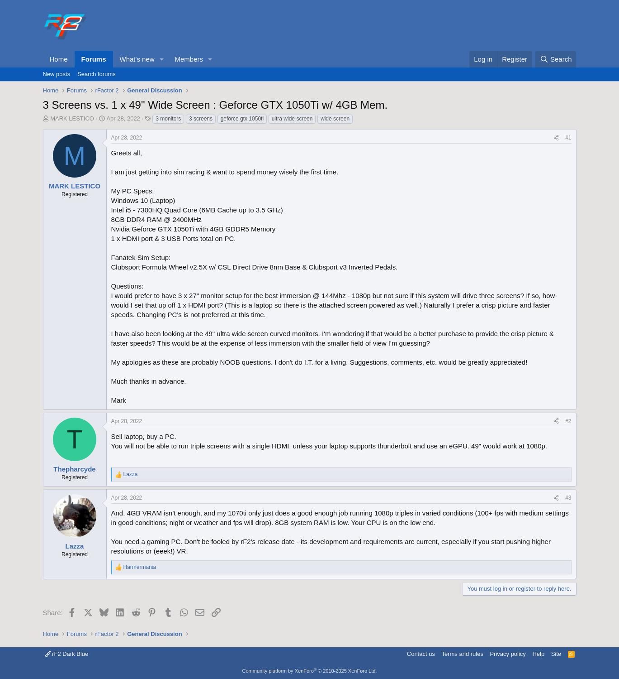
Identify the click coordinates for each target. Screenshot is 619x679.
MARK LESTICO (72, 118)
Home (59, 59)
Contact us (421, 653)
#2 (568, 421)
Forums (93, 59)
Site (556, 653)
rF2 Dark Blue (67, 653)
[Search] (555, 59)
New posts (57, 74)
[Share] (556, 138)
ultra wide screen (292, 119)
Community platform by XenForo (309, 671)
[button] (161, 59)
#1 (568, 138)
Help (538, 653)
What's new (137, 59)
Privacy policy (507, 653)
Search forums (96, 74)
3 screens (201, 119)
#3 (568, 498)
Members (189, 59)
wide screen (335, 119)
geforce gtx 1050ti (242, 119)
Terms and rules (462, 653)
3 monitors (168, 119)
